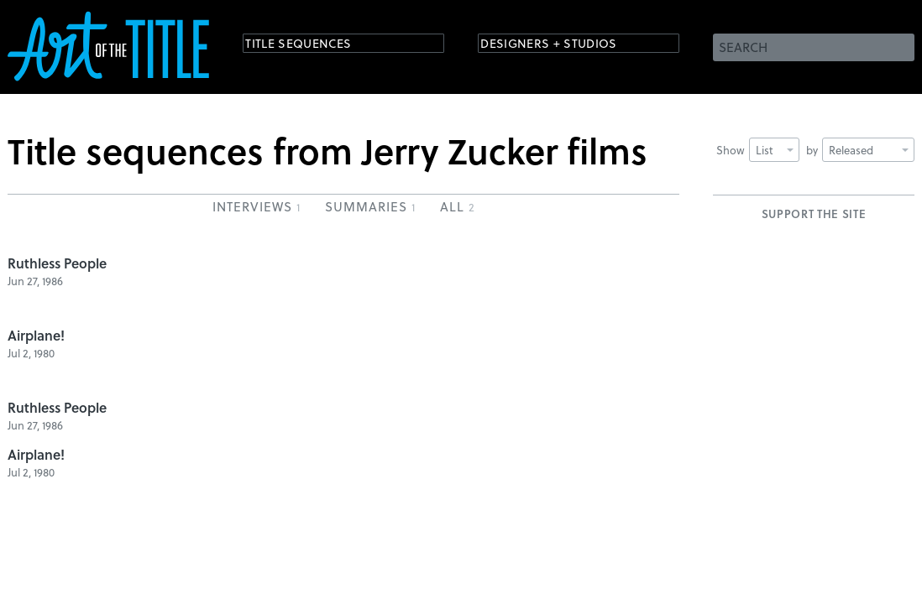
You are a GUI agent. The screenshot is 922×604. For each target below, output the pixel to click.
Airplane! (36, 335)
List (775, 150)
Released (869, 150)
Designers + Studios (567, 45)
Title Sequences (313, 45)
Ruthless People (57, 263)
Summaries (370, 206)
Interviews (256, 206)
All (457, 206)
